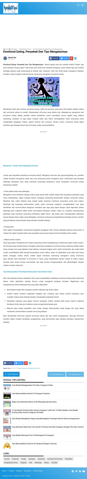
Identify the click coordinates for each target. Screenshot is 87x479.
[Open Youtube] (83, 471)
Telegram (23, 462)
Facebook (15, 459)
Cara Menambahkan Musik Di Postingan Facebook (31, 394)
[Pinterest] (71, 58)
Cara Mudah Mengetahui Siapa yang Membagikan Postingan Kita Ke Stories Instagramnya (46, 419)
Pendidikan (68, 459)
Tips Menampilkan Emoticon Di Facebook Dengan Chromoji (34, 444)
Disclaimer (27, 471)
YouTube (54, 462)
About (4, 471)
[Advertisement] (43, 31)
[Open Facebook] (73, 471)
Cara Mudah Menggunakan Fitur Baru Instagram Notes (32, 385)
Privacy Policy (38, 471)
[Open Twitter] (76, 471)
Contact (11, 471)
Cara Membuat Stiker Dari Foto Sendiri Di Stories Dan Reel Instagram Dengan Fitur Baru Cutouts (48, 427)
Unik (30, 462)
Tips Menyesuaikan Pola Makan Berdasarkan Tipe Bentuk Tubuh (27, 272)
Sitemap (19, 471)
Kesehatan (24, 368)
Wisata (46, 462)
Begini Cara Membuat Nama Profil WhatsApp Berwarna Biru (34, 402)
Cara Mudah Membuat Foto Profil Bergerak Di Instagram (33, 435)
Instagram (32, 459)
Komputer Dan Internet (54, 459)
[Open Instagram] (80, 471)
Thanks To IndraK (25, 476)
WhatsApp (38, 462)
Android (7, 459)
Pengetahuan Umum (34, 368)
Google (23, 459)
